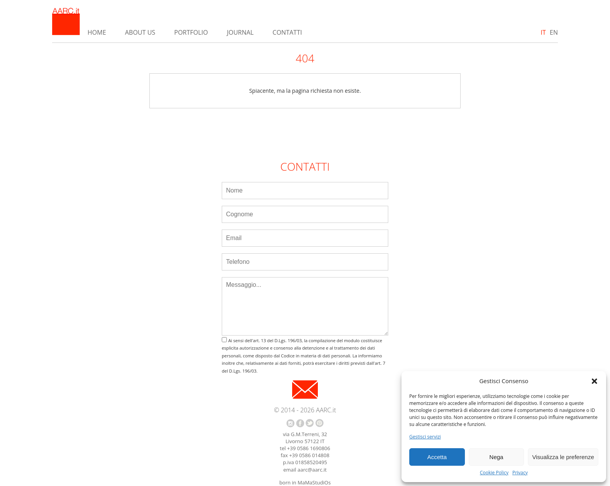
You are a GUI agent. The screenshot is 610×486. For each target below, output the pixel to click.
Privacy (520, 473)
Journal (240, 32)
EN (554, 32)
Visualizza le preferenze (563, 457)
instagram (290, 423)
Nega (496, 457)
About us (140, 32)
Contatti (287, 32)
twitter (309, 423)
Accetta (437, 457)
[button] (594, 381)
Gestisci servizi (425, 437)
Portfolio (191, 32)
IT (543, 32)
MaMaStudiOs (314, 482)
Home (97, 32)
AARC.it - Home (66, 21)
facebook (300, 423)
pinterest (320, 423)
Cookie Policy (494, 473)
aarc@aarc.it (312, 469)
